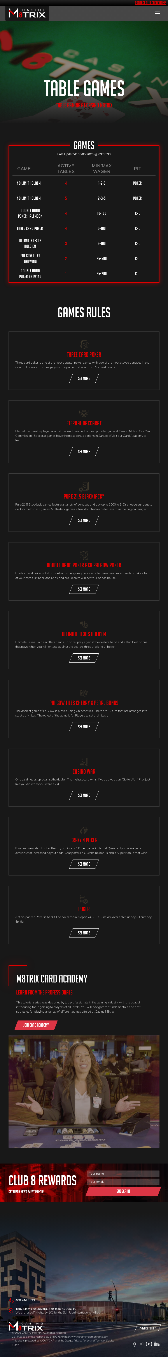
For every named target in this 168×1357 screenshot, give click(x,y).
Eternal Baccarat (84, 423)
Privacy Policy (81, 1340)
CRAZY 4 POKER (84, 840)
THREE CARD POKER (84, 354)
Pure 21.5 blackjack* (84, 496)
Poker (84, 909)
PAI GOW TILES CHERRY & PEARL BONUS (84, 702)
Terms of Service (104, 1340)
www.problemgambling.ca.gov (89, 1336)
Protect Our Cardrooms (150, 2)
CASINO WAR (84, 771)
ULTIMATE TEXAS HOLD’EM (84, 634)
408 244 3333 (25, 1300)
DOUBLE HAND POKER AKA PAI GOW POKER (84, 565)
